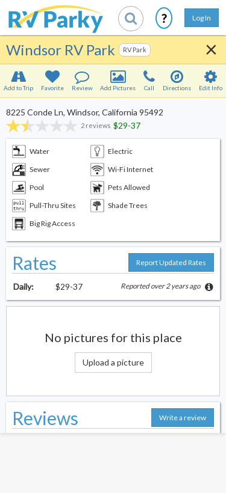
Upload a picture (113, 362)
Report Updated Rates (171, 262)
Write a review (182, 417)
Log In (201, 17)
